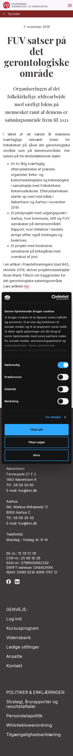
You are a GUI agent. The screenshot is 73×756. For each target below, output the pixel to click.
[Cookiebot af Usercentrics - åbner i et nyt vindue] (52, 297)
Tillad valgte (36, 442)
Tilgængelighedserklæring (33, 734)
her (26, 286)
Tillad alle (36, 429)
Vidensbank (18, 637)
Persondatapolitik (24, 715)
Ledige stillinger (22, 647)
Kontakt (14, 665)
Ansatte (14, 656)
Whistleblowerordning (29, 725)
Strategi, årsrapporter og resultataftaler (32, 704)
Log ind (14, 618)
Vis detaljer (53, 417)
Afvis (36, 455)
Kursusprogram (22, 628)
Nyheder (11, 14)
